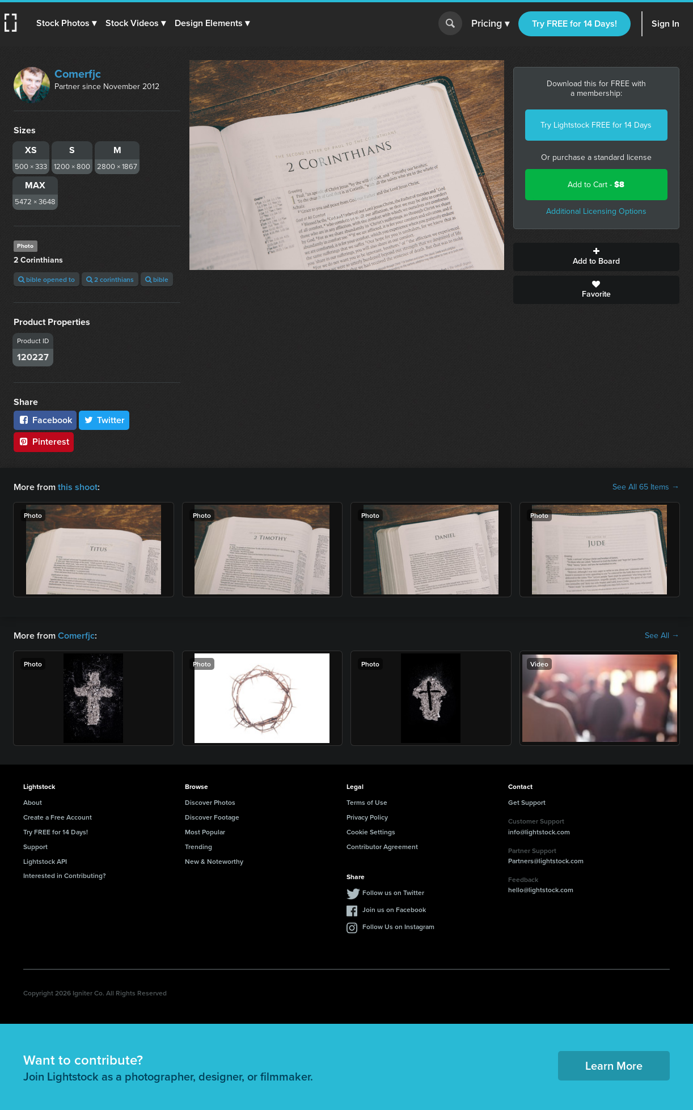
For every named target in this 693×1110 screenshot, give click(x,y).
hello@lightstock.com (540, 889)
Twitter (104, 420)
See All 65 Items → (645, 487)
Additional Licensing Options (596, 211)
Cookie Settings (370, 832)
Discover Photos (210, 802)
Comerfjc (77, 73)
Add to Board (596, 257)
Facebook (45, 420)
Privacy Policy (367, 817)
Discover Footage (212, 817)
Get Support (527, 802)
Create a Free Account (57, 817)
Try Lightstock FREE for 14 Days (596, 125)
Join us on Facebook (394, 909)
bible (156, 279)
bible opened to (46, 279)
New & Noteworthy (214, 861)
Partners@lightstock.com (546, 861)
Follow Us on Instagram (398, 926)
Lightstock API (45, 861)
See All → (662, 635)
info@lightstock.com (539, 832)
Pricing (490, 23)
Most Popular (205, 832)
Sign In (665, 23)
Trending (198, 846)
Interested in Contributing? (64, 875)
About (32, 802)
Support (35, 846)
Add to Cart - (596, 185)
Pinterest (43, 441)
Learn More (614, 1065)
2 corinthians (110, 279)
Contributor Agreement (382, 846)
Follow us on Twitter (393, 892)
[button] (66, 23)
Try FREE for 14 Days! (574, 23)
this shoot (78, 486)
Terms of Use (366, 802)
